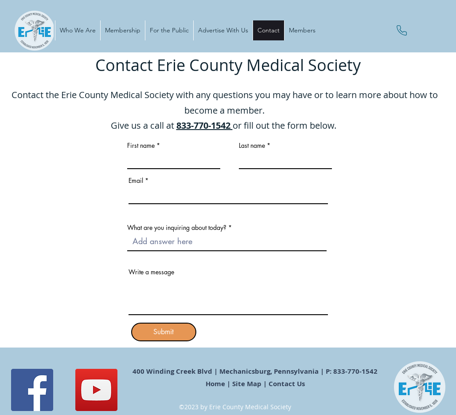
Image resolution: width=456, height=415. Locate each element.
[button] (77, 30)
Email (136, 181)
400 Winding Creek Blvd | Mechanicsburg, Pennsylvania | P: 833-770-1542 (256, 371)
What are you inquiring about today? (176, 228)
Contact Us (288, 383)
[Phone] (401, 30)
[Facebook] (32, 390)
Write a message (151, 272)
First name (141, 145)
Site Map (246, 383)
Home (215, 383)
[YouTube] (96, 390)
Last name (252, 145)
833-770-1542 (204, 125)
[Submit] (163, 332)
